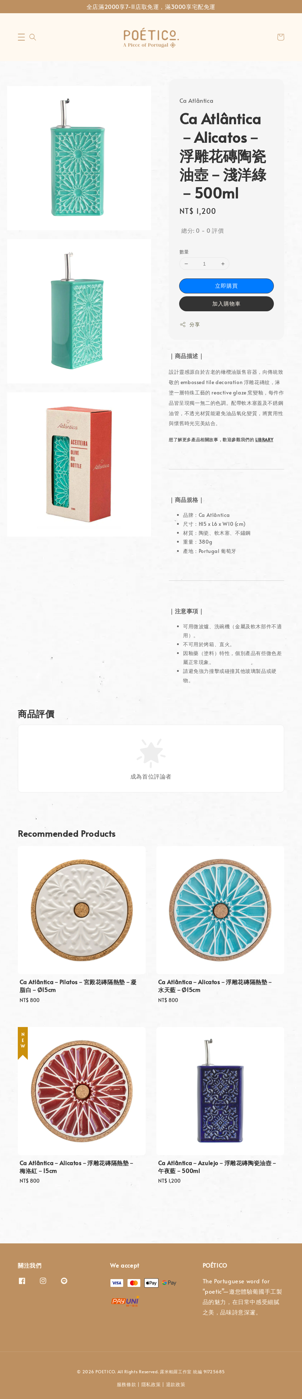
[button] (21, 37)
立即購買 (226, 285)
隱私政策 (151, 1384)
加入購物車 (226, 303)
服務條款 (126, 1384)
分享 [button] (189, 324)
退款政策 (176, 1384)
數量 (184, 251)
